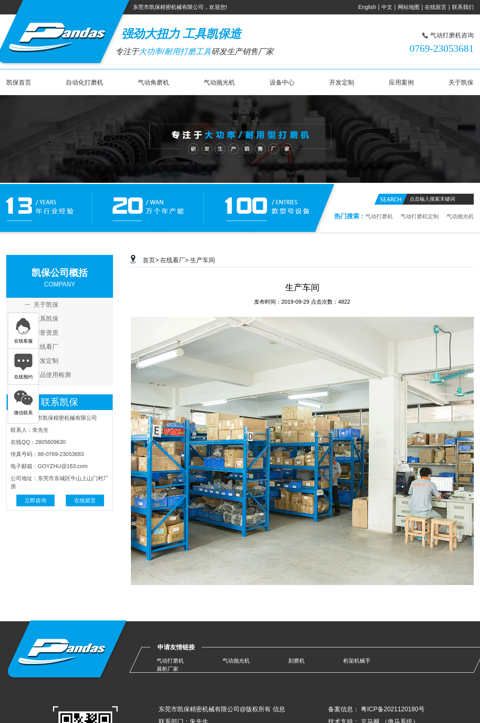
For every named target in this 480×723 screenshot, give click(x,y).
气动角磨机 (153, 82)
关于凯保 (460, 82)
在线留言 (435, 7)
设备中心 (282, 82)
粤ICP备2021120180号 (393, 709)
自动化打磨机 (84, 82)
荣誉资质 (46, 333)
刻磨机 (296, 661)
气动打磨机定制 (420, 216)
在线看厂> (174, 260)
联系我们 (463, 7)
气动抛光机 (219, 82)
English (367, 7)
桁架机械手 (357, 661)
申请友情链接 (176, 647)
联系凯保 (46, 319)
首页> (151, 260)
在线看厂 (46, 347)
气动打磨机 (379, 216)
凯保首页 (18, 82)
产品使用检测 (52, 375)
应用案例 (401, 82)
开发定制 (341, 82)
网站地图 (409, 7)
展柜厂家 (167, 669)
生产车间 (202, 260)
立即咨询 (35, 500)
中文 (386, 7)
